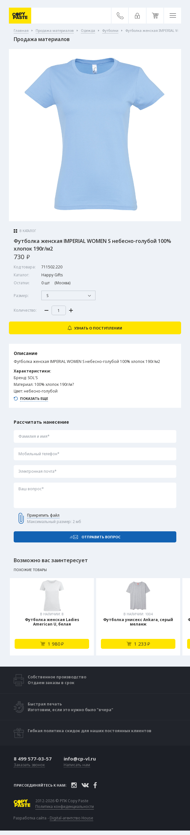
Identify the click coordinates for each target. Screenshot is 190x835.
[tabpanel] (52, 616)
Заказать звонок (29, 765)
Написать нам (77, 765)
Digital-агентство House (71, 818)
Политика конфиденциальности (64, 806)
